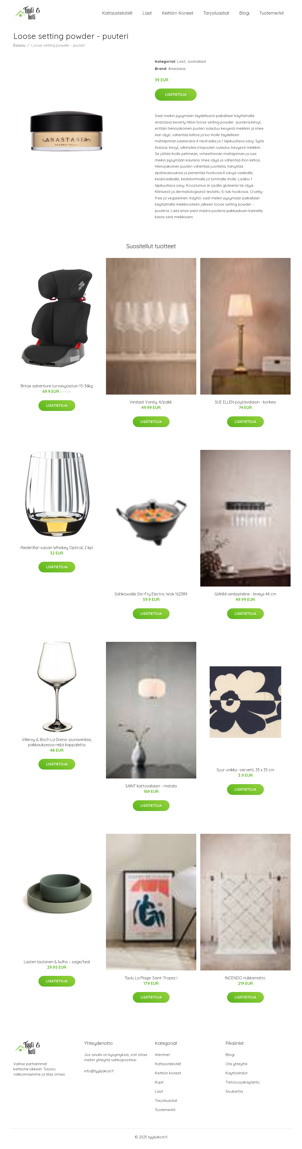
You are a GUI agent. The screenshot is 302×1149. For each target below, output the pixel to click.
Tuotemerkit (271, 15)
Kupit (159, 1085)
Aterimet (162, 1058)
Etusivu (19, 48)
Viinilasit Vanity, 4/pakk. (151, 405)
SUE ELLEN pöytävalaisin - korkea (245, 405)
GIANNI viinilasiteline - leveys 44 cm (245, 597)
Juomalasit (196, 64)
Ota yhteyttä (236, 1067)
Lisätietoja (175, 98)
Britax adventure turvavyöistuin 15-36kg (57, 389)
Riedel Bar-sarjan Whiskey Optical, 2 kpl (57, 551)
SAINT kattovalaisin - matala (151, 789)
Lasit (147, 15)
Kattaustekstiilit (117, 15)
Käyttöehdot (236, 1076)
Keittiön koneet (177, 15)
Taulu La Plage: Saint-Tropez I (151, 981)
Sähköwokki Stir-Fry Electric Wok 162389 (151, 597)
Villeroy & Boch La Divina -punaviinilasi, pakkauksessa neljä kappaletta (57, 746)
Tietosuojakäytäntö (243, 1085)
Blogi (244, 15)
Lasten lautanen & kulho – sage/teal (57, 965)
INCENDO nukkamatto (245, 981)
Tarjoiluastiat (216, 15)
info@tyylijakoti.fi (99, 1074)
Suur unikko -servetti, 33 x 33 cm (245, 773)
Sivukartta (234, 1094)
